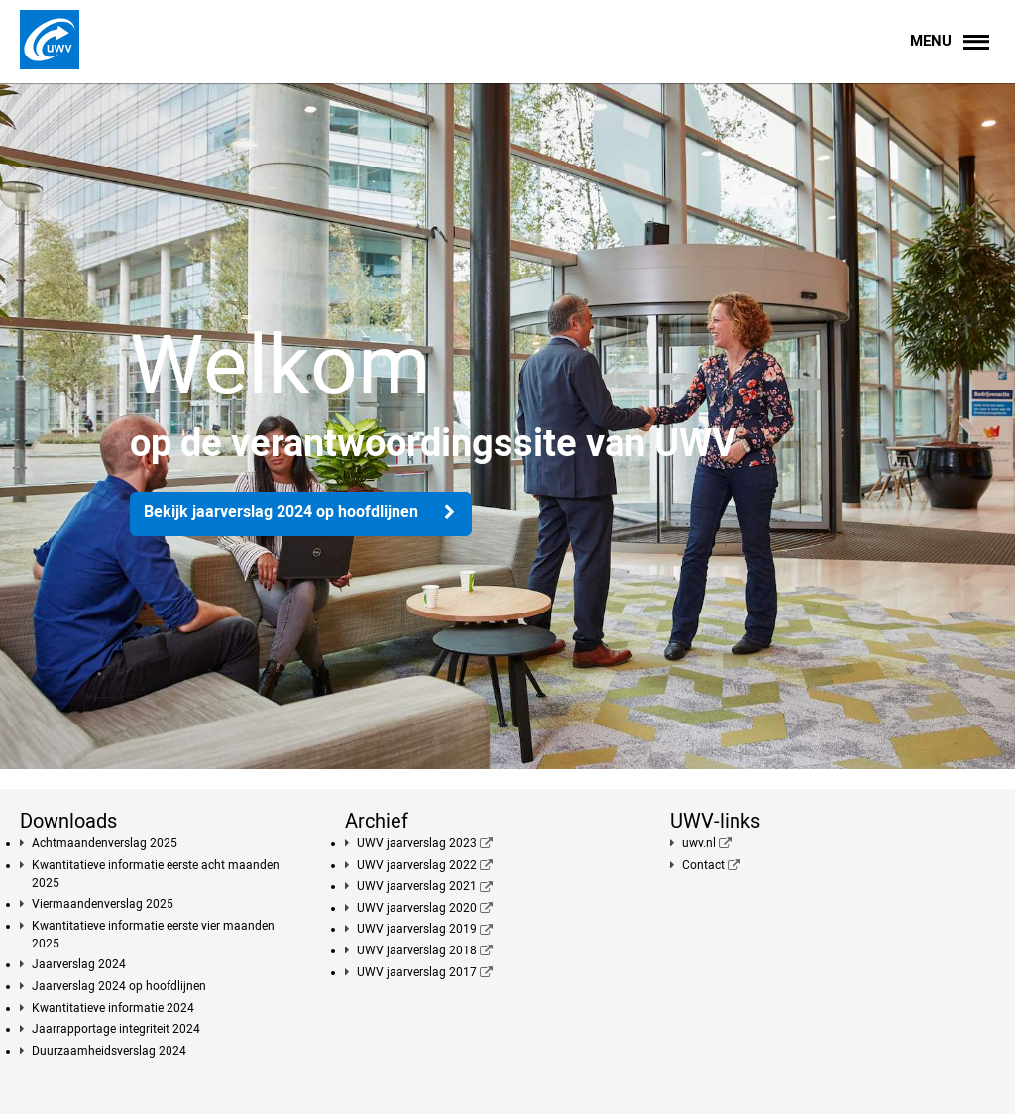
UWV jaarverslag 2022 (417, 865)
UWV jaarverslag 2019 (417, 929)
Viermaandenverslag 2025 (102, 904)
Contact (703, 865)
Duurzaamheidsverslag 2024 (109, 1051)
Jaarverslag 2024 (79, 964)
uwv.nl (699, 843)
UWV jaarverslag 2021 (417, 886)
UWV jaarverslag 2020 (417, 908)
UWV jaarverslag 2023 (417, 843)
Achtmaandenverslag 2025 (104, 843)
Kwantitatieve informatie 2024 (113, 1008)
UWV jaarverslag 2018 (417, 950)
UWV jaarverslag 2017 (417, 972)
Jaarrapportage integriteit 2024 (116, 1029)
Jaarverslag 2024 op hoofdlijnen (119, 986)
